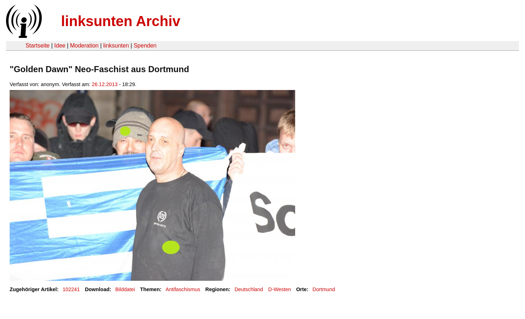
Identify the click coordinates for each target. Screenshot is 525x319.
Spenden (144, 46)
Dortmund (324, 289)
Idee (59, 46)
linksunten (116, 46)
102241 (71, 289)
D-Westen (279, 289)
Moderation (84, 46)
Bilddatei (125, 289)
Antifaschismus (183, 289)
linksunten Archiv (120, 21)
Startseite (37, 46)
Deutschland (248, 289)
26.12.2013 (104, 84)
